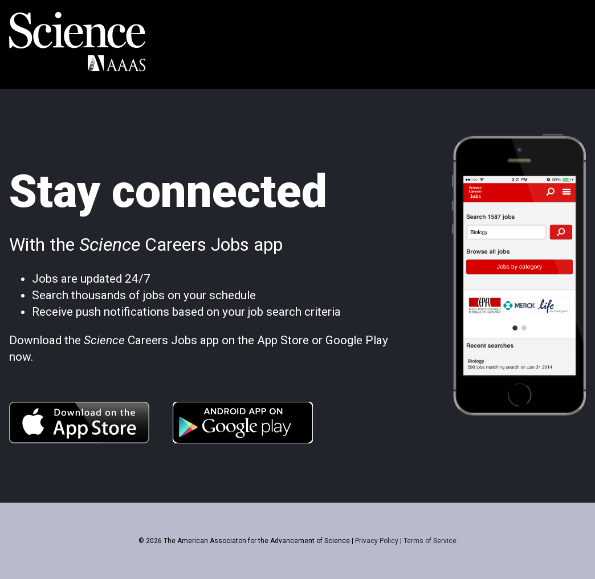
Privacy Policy (376, 541)
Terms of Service (430, 541)
